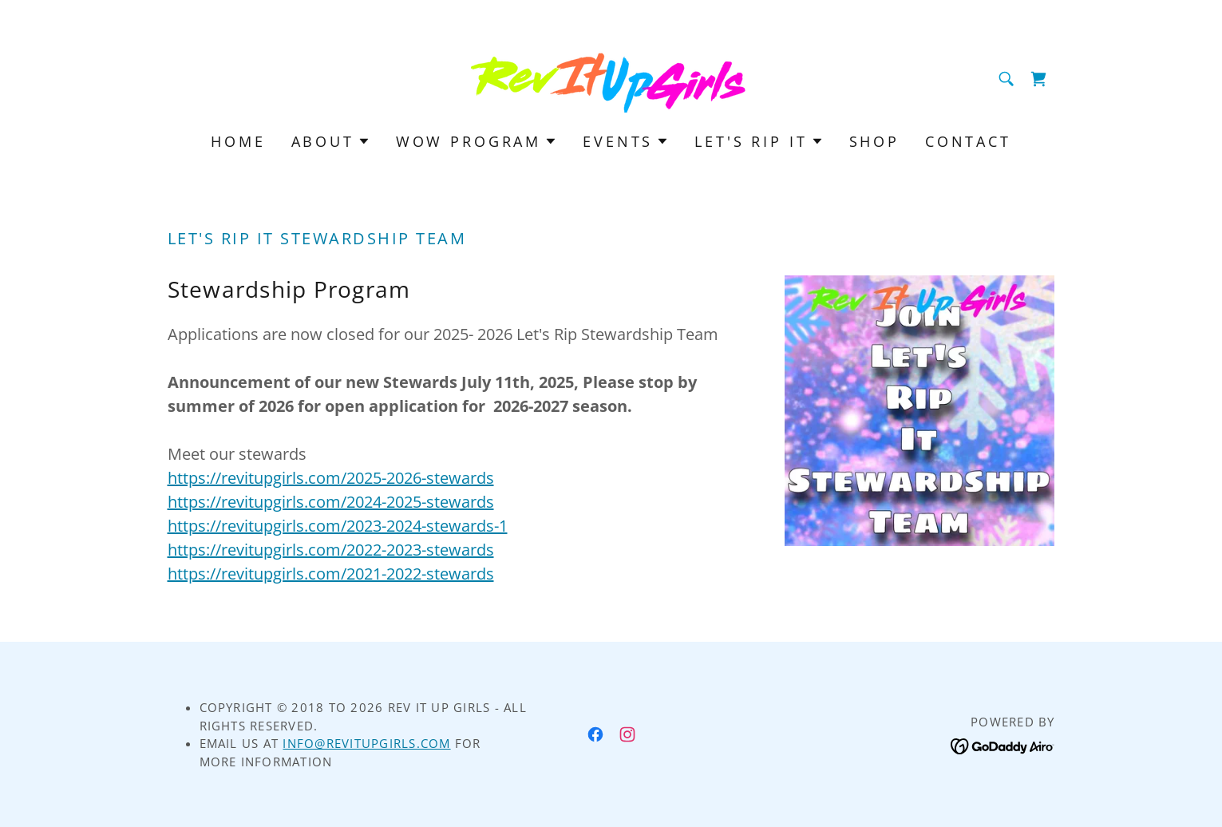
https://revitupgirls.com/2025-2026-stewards (331, 478)
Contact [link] (968, 141)
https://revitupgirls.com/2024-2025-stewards (331, 501)
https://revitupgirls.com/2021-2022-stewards (331, 573)
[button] (330, 141)
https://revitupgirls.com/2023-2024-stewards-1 (338, 525)
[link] (611, 77)
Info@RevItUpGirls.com (366, 743)
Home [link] (238, 141)
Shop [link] (874, 141)
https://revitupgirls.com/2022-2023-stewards (331, 549)
